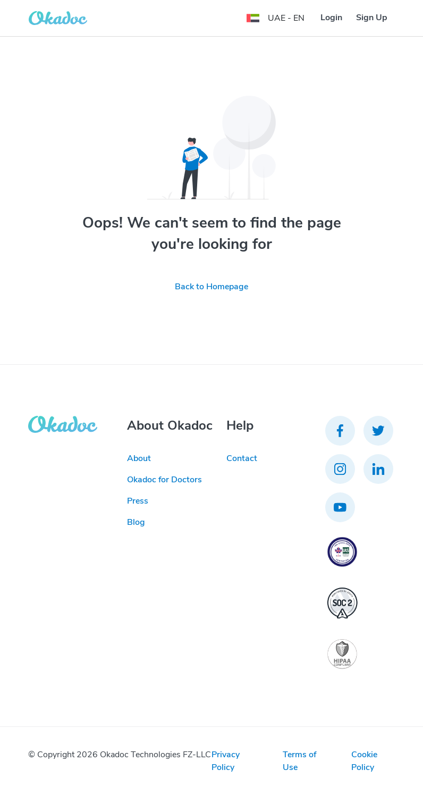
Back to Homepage (211, 286)
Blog (136, 522)
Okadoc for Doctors (164, 480)
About (139, 458)
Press (137, 501)
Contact (241, 458)
